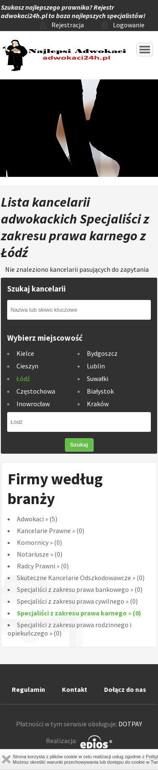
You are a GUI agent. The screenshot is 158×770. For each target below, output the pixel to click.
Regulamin (28, 689)
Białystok (100, 391)
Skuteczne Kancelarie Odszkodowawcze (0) (81, 577)
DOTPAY (130, 724)
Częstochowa (35, 391)
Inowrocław (33, 403)
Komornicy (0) (39, 542)
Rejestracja (62, 25)
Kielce (25, 353)
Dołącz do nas (125, 689)
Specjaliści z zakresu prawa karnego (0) (79, 613)
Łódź (23, 378)
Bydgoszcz (102, 353)
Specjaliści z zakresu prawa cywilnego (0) (77, 601)
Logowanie (123, 25)
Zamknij (6, 759)
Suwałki (97, 378)
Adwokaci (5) (37, 519)
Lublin (96, 366)
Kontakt (74, 689)
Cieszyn (27, 366)
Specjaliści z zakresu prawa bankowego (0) (79, 589)
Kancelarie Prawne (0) (50, 530)
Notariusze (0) (39, 554)
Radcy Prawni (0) (43, 566)
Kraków (98, 403)
